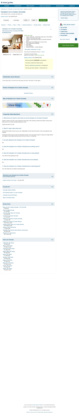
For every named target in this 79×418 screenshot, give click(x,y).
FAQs (18, 25)
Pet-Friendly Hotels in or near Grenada (12, 192)
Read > (43, 51)
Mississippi (10, 9)
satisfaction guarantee (34, 65)
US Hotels (6, 5)
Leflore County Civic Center (10, 180)
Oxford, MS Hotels (7, 265)
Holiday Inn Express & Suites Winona (12, 221)
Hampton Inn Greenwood (9, 233)
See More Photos (28, 93)
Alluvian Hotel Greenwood (9, 227)
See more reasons (65, 39)
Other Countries (30, 5)
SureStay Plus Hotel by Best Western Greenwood (15, 230)
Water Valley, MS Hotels (9, 251)
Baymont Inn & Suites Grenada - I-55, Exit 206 (14, 207)
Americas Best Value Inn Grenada (11, 213)
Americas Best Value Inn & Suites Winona (13, 224)
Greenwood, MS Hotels (9, 248)
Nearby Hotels (37, 25)
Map (14, 25)
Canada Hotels (17, 5)
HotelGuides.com (4, 9)
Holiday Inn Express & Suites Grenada (12, 218)
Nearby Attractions (27, 25)
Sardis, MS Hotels (7, 268)
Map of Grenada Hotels (9, 197)
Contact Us (72, 5)
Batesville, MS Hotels (8, 263)
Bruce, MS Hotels (7, 254)
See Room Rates (68, 45)
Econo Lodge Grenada (8, 210)
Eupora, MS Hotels (7, 260)
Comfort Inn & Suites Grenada (10, 215)
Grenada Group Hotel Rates (10, 195)
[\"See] (76, 39)
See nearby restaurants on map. (33, 49)
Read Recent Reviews (39, 55)
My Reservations (60, 5)
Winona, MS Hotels (8, 245)
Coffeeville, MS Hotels (8, 243)
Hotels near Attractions (45, 5)
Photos (9, 25)
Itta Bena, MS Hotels (8, 257)
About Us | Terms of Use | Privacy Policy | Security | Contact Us (39, 412)
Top (52, 76)
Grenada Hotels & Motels (18, 9)
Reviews (3, 25)
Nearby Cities (46, 25)
